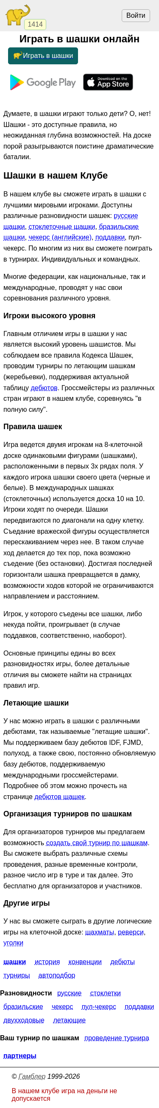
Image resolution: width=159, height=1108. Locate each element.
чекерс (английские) (60, 237)
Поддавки (139, 1006)
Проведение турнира (116, 1038)
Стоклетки (105, 993)
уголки (13, 942)
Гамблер (32, 1076)
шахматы (99, 932)
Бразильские (23, 1006)
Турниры (16, 975)
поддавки (110, 237)
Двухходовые (24, 1020)
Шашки (14, 961)
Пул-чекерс (99, 1006)
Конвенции (85, 961)
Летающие (69, 1020)
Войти (135, 15)
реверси (131, 932)
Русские (69, 993)
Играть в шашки (43, 56)
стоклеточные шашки (61, 226)
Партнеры (19, 1055)
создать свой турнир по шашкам (97, 842)
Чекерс (62, 1006)
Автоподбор (57, 975)
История (47, 961)
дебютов (44, 387)
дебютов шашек (59, 796)
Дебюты (122, 961)
